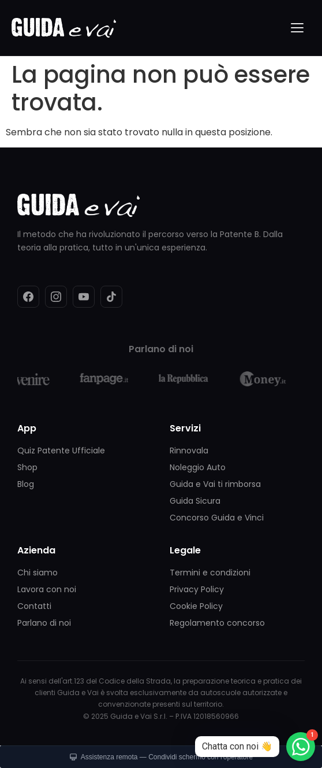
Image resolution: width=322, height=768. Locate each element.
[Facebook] (28, 297)
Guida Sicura (195, 501)
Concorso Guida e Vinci (217, 517)
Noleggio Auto (198, 467)
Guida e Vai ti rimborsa (215, 484)
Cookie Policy (196, 606)
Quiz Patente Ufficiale (61, 450)
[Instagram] (56, 297)
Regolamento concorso (217, 623)
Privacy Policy (197, 589)
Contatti (34, 606)
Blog (25, 484)
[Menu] (297, 27)
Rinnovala (189, 450)
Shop (27, 467)
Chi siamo (37, 572)
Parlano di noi (44, 623)
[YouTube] (84, 297)
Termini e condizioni (210, 572)
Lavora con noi (46, 589)
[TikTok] (111, 297)
